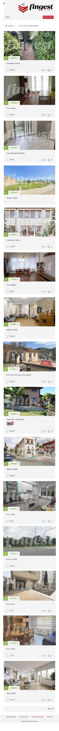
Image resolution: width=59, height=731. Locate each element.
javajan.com (34, 721)
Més (51, 709)
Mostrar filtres (48, 17)
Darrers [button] (10, 26)
